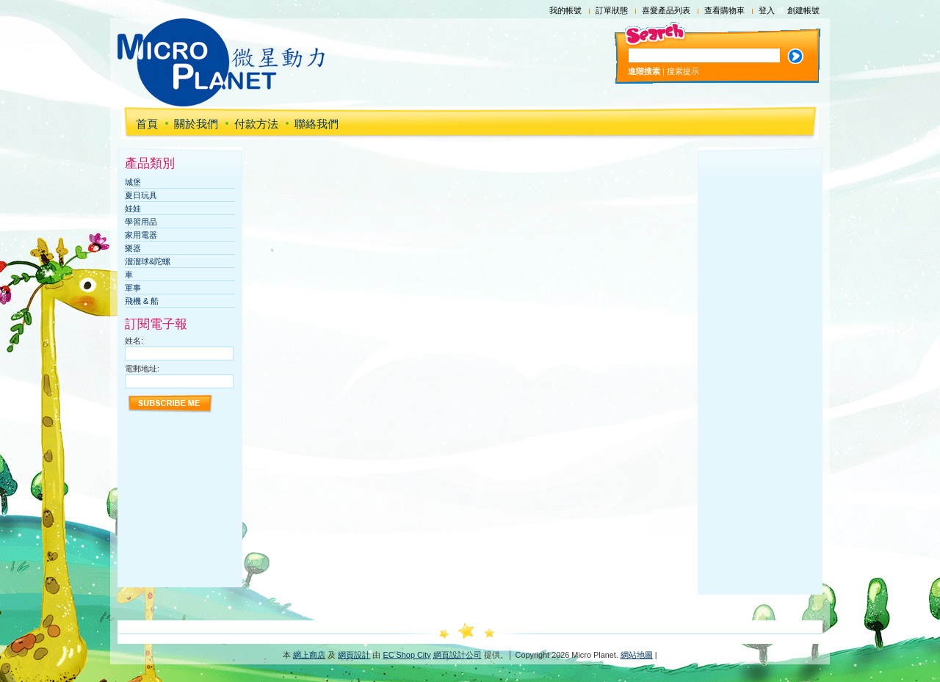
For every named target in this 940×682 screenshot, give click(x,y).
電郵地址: (142, 368)
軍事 (133, 287)
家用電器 (141, 235)
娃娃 (133, 208)
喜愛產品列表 (666, 10)
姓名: (134, 340)
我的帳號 (565, 10)
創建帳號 (803, 10)
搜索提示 (683, 71)
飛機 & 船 (142, 301)
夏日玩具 (141, 195)
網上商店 (309, 654)
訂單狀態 (612, 10)
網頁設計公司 (457, 654)
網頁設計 (354, 654)
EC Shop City (406, 654)
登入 (767, 10)
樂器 (133, 248)
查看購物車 (724, 10)
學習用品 (141, 221)
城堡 (133, 182)
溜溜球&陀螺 (147, 261)
